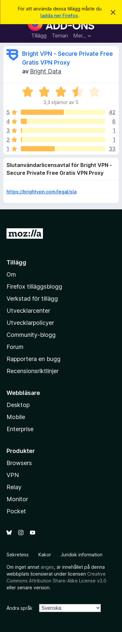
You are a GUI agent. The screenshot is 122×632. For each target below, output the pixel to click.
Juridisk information (81, 554)
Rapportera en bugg (34, 358)
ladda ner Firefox (59, 15)
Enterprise (20, 429)
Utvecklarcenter (28, 310)
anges (47, 567)
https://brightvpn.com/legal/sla (41, 191)
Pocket (16, 511)
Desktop (18, 404)
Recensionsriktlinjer (33, 371)
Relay (14, 487)
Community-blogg (31, 334)
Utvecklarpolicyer (30, 322)
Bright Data (45, 71)
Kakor (44, 554)
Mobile (16, 417)
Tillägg (39, 35)
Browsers (19, 462)
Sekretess (18, 554)
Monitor (17, 499)
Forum (15, 346)
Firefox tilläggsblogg (34, 286)
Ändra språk (20, 608)
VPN (13, 475)
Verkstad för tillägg (32, 298)
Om (11, 274)
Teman (60, 35)
